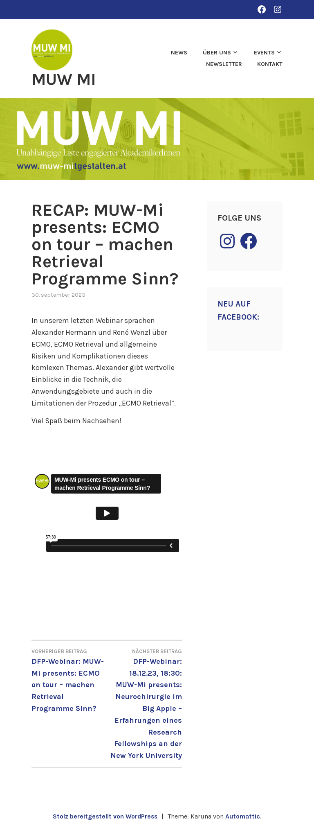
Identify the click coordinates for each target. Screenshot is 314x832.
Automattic (244, 816)
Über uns (217, 52)
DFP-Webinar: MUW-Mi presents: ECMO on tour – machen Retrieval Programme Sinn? (69, 680)
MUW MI (65, 79)
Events (264, 52)
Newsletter (224, 64)
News (179, 52)
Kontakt (270, 64)
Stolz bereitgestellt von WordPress (105, 816)
